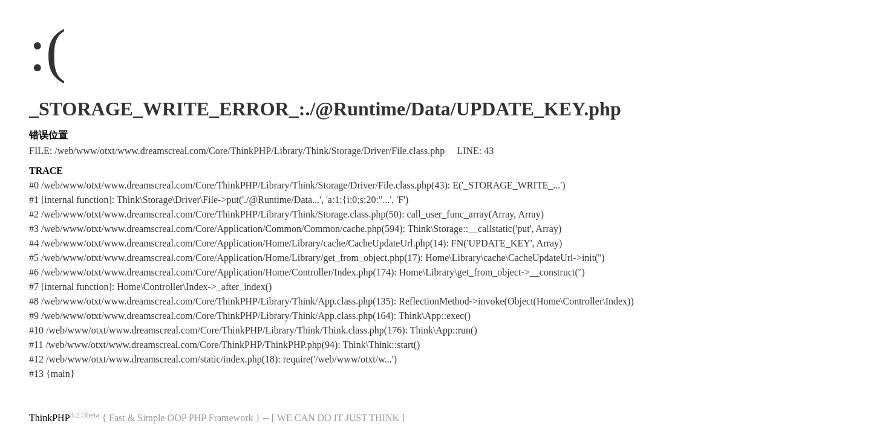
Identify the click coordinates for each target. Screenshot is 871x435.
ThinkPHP (49, 418)
